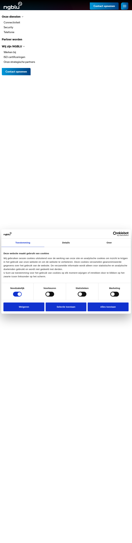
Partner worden (12, 39)
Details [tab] (66, 242)
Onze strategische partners (19, 61)
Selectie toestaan (66, 306)
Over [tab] (109, 242)
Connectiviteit (12, 22)
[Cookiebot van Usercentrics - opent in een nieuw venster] (115, 234)
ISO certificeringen (14, 57)
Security (8, 27)
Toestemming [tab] (22, 242)
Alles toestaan (108, 306)
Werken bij (10, 52)
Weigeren (24, 306)
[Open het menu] (124, 6)
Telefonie (9, 32)
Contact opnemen (104, 6)
